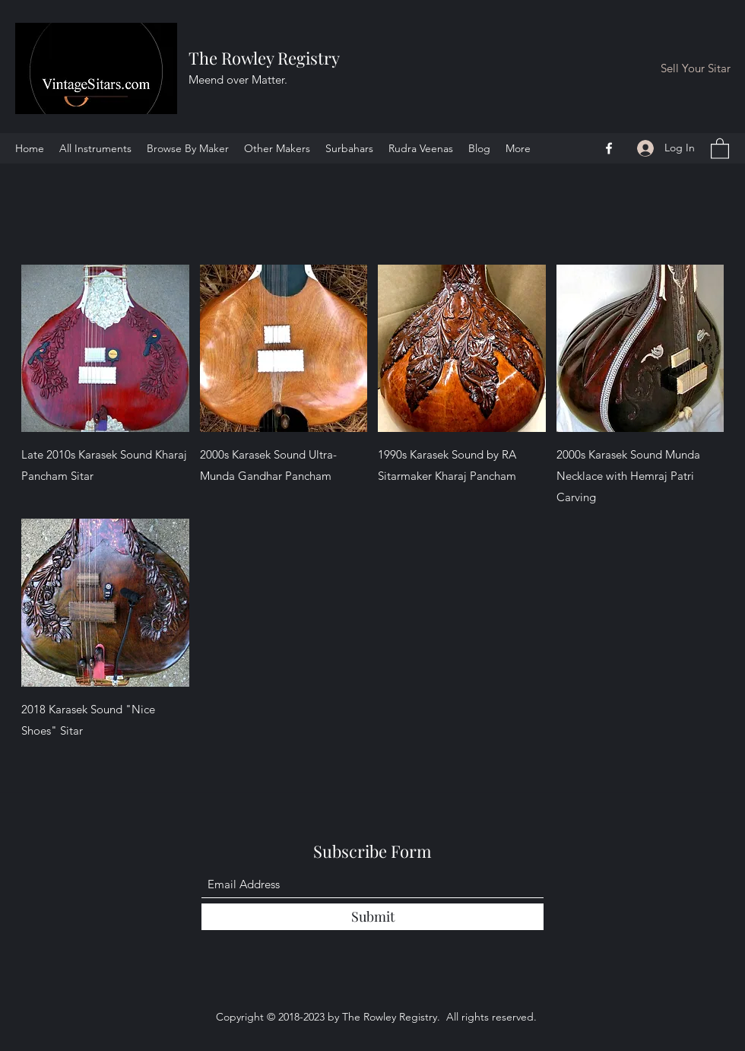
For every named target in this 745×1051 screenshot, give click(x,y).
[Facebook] (609, 148)
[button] (720, 148)
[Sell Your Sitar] (696, 69)
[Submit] (372, 916)
